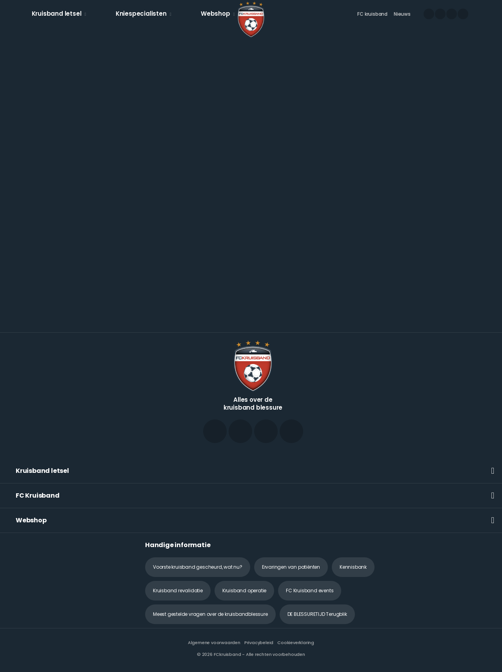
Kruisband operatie (244, 590)
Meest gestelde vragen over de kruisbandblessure (210, 614)
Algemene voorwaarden (214, 642)
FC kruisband (372, 14)
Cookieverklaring (295, 642)
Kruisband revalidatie (178, 590)
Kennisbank (353, 567)
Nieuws (402, 14)
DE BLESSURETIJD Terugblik (317, 614)
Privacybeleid (258, 642)
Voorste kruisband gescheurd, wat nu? (197, 567)
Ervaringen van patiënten (291, 567)
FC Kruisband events (309, 590)
